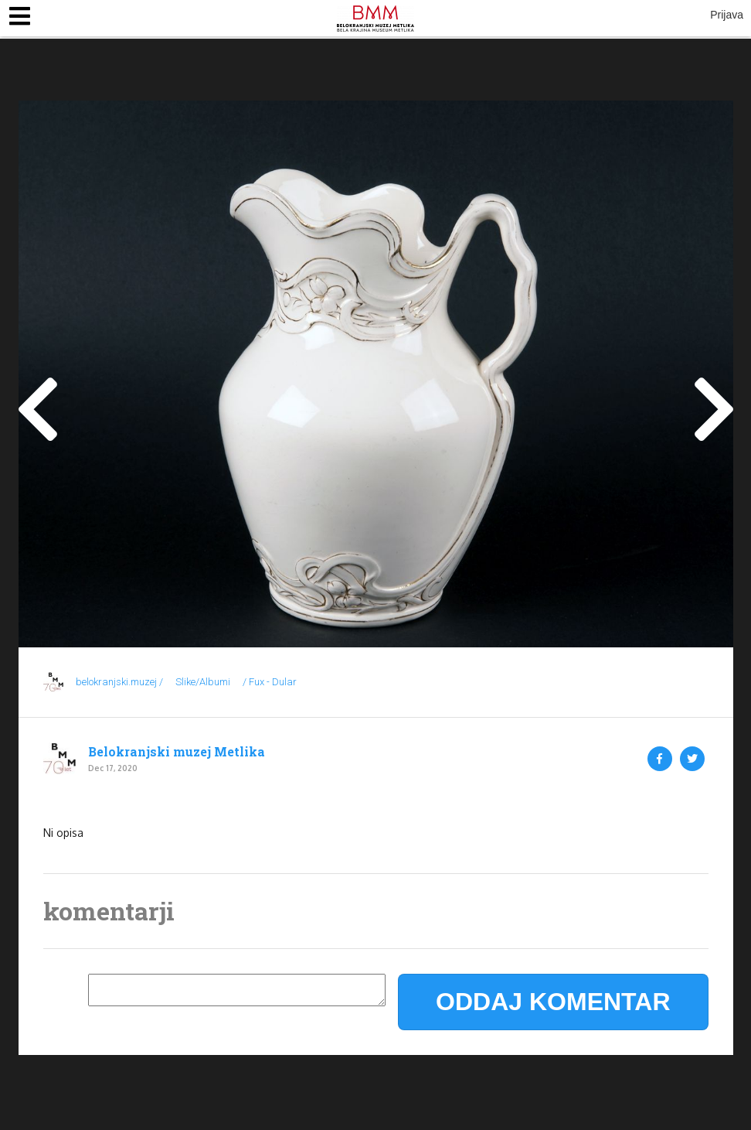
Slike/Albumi (202, 682)
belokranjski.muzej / (119, 682)
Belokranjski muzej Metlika (176, 752)
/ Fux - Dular (270, 682)
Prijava (726, 15)
